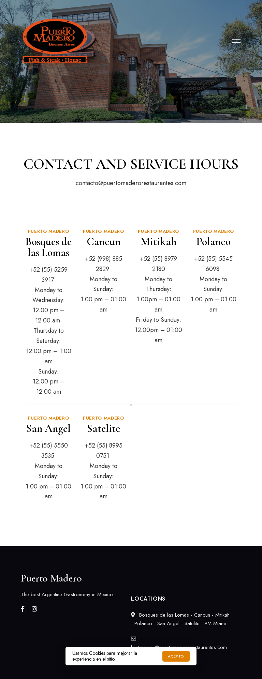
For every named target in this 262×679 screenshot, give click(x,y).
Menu (234, 41)
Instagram (34, 609)
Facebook (23, 609)
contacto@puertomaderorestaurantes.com (131, 183)
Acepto (176, 656)
